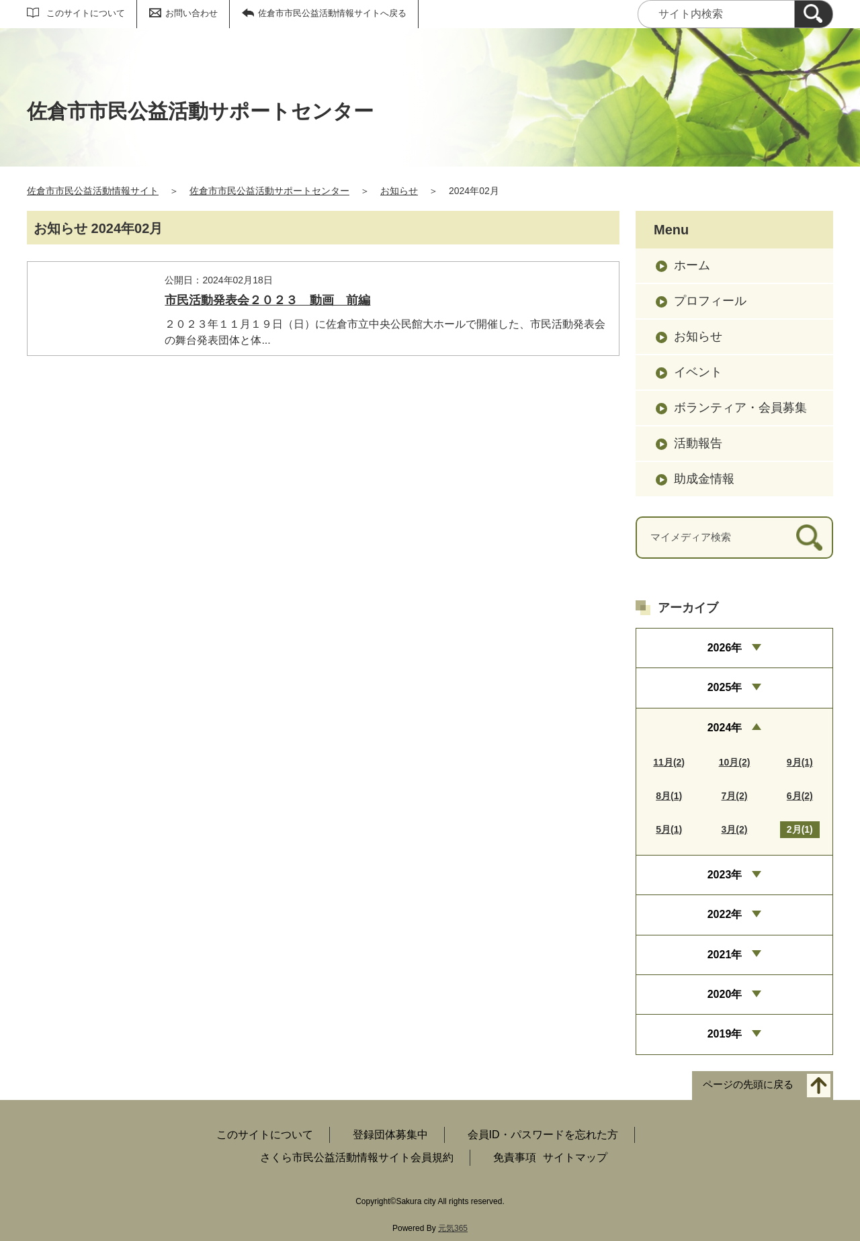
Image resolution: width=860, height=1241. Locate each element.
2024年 (724, 727)
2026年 (724, 647)
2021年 (724, 954)
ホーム (692, 265)
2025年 (724, 687)
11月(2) (669, 762)
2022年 (724, 914)
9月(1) (800, 762)
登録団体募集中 (390, 1134)
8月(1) (669, 795)
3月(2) (735, 829)
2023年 (724, 874)
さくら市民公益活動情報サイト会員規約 (357, 1157)
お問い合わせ (191, 13)
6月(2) (800, 795)
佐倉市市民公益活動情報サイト (93, 190)
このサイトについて (85, 13)
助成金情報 (704, 479)
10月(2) (734, 762)
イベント (698, 372)
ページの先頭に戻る (748, 1084)
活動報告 (698, 443)
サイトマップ (575, 1157)
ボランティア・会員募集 (740, 407)
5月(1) (669, 829)
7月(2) (735, 795)
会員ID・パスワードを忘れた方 (543, 1134)
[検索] (813, 14)
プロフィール (710, 301)
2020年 (724, 994)
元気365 (453, 1228)
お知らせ (399, 190)
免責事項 (514, 1157)
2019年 (724, 1034)
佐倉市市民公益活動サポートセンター (269, 190)
